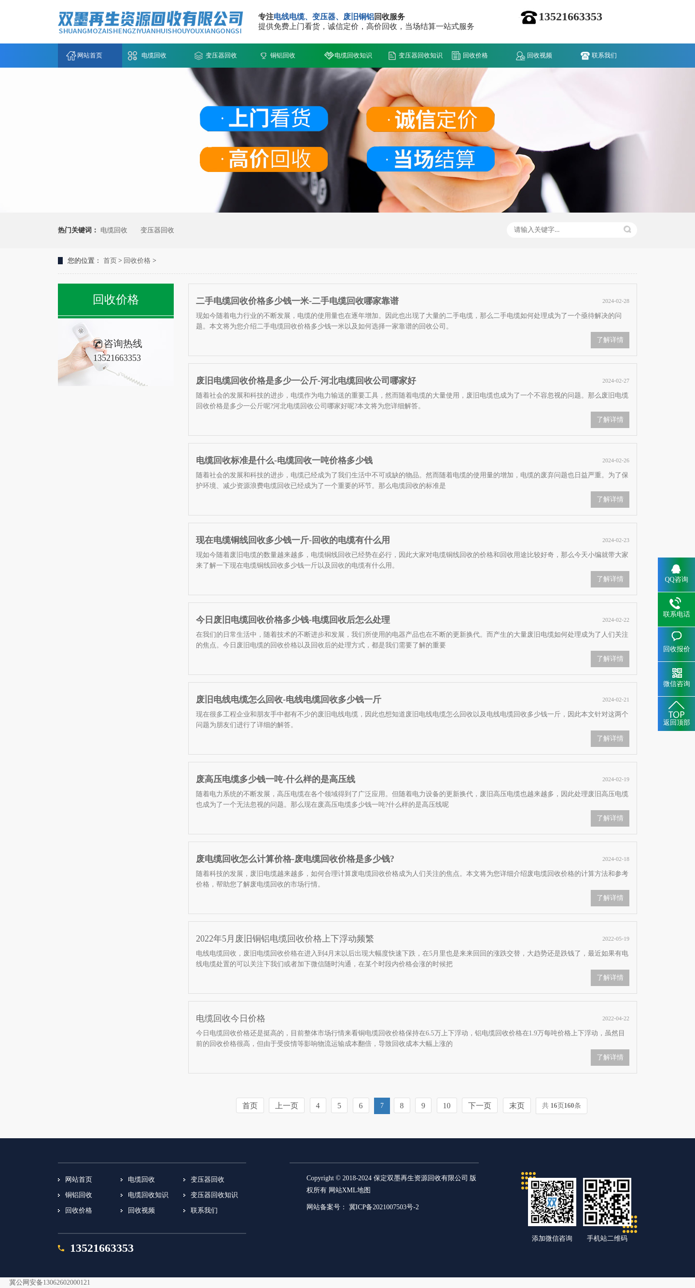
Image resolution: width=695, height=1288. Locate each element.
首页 (110, 260)
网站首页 (89, 55)
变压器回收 (221, 55)
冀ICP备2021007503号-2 (384, 1207)
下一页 (479, 1106)
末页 (517, 1106)
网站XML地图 (350, 1190)
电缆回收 (154, 55)
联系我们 (604, 55)
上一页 (286, 1106)
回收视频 (539, 55)
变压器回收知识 (421, 55)
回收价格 (475, 55)
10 (447, 1106)
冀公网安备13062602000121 (49, 1282)
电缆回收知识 (353, 55)
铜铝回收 (282, 55)
